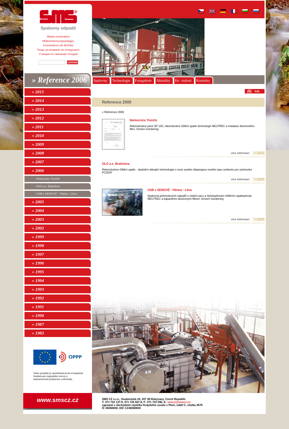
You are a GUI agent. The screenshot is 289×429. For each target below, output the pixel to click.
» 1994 (38, 280)
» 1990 (38, 315)
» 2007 (38, 162)
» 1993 (38, 289)
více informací (240, 153)
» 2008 (38, 153)
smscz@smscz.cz (178, 402)
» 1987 (38, 324)
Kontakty (203, 80)
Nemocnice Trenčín (143, 120)
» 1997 (38, 254)
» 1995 (38, 272)
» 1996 (38, 263)
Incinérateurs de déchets (58, 45)
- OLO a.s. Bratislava (47, 186)
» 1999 (38, 236)
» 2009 (38, 144)
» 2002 (38, 228)
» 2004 (38, 210)
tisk (257, 91)
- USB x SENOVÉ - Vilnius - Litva (55, 194)
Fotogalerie (143, 80)
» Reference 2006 (59, 80)
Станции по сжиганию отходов (58, 54)
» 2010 (38, 135)
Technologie (121, 80)
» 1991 (38, 306)
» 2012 (38, 118)
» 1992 (38, 298)
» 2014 (38, 100)
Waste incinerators (58, 36)
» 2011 (38, 126)
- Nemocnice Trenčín (47, 178)
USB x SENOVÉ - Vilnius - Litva (170, 190)
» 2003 (38, 219)
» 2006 (38, 170)
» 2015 (38, 92)
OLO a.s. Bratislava (116, 164)
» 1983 (38, 333)
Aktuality (163, 80)
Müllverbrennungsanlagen (58, 41)
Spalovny (100, 80)
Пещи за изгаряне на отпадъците (58, 49)
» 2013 (38, 109)
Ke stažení (183, 80)
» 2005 (38, 202)
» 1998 (38, 245)
